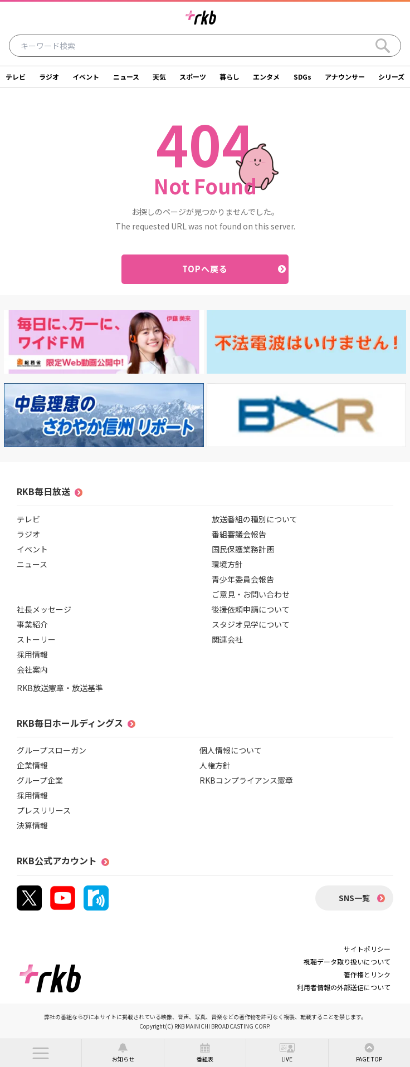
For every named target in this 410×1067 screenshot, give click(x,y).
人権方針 (215, 765)
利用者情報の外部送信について (344, 987)
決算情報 (32, 825)
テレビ (16, 76)
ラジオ (49, 76)
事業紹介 (32, 624)
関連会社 (227, 639)
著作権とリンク (367, 974)
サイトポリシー (367, 948)
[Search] (382, 45)
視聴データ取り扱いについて (347, 961)
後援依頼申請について (251, 609)
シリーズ (391, 76)
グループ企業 (40, 780)
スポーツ (192, 76)
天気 (159, 76)
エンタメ (266, 76)
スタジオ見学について (251, 624)
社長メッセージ (44, 609)
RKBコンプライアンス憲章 (246, 780)
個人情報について (230, 750)
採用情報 (32, 654)
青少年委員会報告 (243, 579)
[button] (40, 1053)
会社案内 (32, 669)
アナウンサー (345, 76)
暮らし (229, 76)
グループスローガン (51, 750)
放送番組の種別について (254, 519)
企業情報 (32, 765)
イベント (85, 76)
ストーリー (36, 639)
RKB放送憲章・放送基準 (60, 687)
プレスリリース (44, 810)
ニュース (126, 76)
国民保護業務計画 (243, 549)
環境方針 (227, 564)
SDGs (302, 76)
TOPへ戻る (205, 269)
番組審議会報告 (239, 534)
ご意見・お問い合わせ (251, 594)
